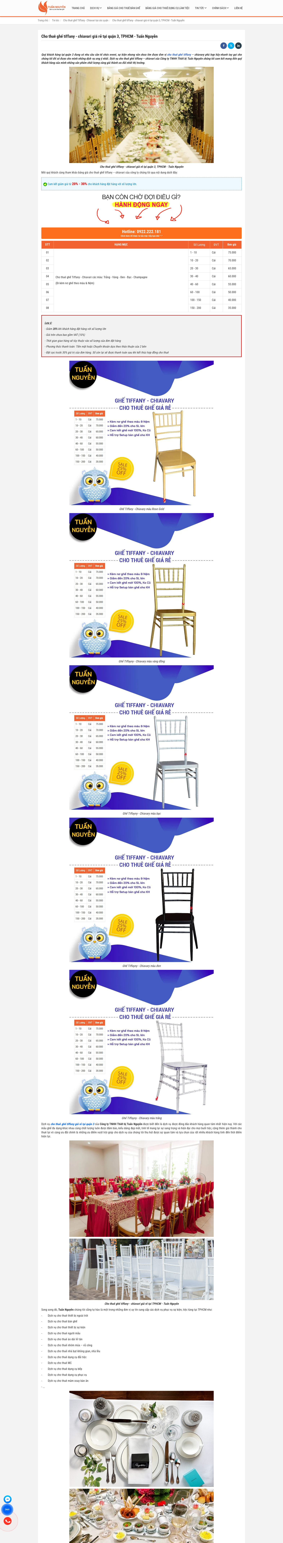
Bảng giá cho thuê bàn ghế (123, 8)
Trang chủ (78, 8)
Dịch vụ (94, 8)
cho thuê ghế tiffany (179, 54)
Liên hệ (238, 8)
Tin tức (199, 8)
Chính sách (219, 8)
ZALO (7, 1510)
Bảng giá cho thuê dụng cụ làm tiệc (167, 8)
